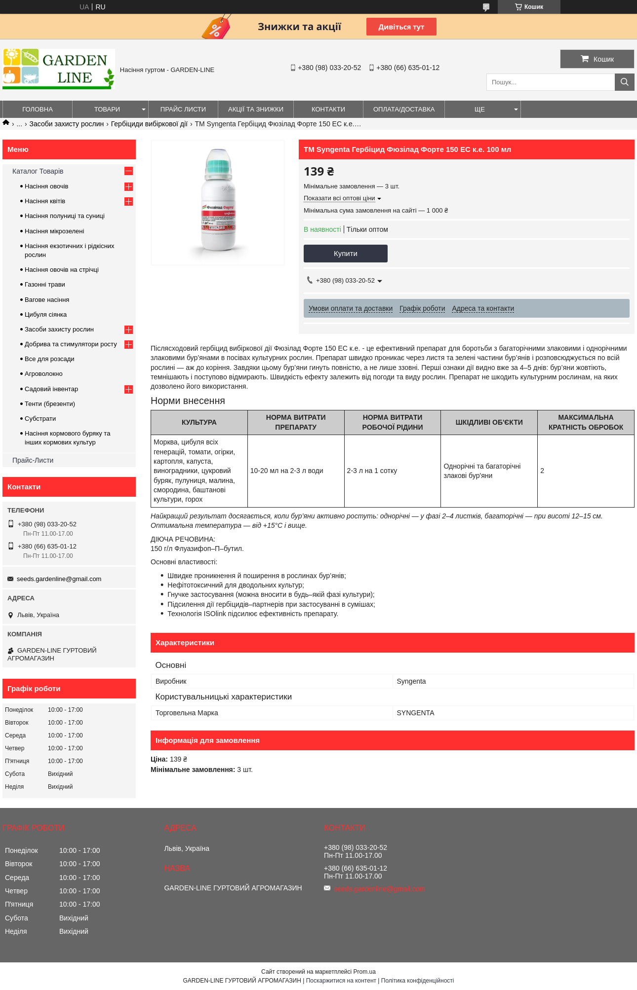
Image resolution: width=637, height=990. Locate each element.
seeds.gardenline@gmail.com (59, 579)
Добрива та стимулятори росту (71, 344)
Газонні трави (45, 284)
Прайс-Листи (32, 460)
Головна (37, 109)
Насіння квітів (45, 201)
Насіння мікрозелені (54, 231)
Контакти (328, 109)
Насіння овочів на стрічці (62, 269)
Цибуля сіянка (46, 314)
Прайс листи (183, 109)
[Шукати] (625, 82)
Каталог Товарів (37, 171)
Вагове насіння (47, 299)
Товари (107, 109)
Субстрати (40, 418)
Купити (346, 253)
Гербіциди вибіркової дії (149, 124)
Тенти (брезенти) (50, 403)
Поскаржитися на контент (341, 980)
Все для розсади (50, 359)
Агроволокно (44, 373)
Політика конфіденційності (417, 980)
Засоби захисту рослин (67, 124)
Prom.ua (365, 971)
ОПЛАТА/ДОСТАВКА (404, 109)
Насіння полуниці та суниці (65, 216)
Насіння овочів (47, 186)
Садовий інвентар (51, 389)
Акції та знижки (255, 109)
